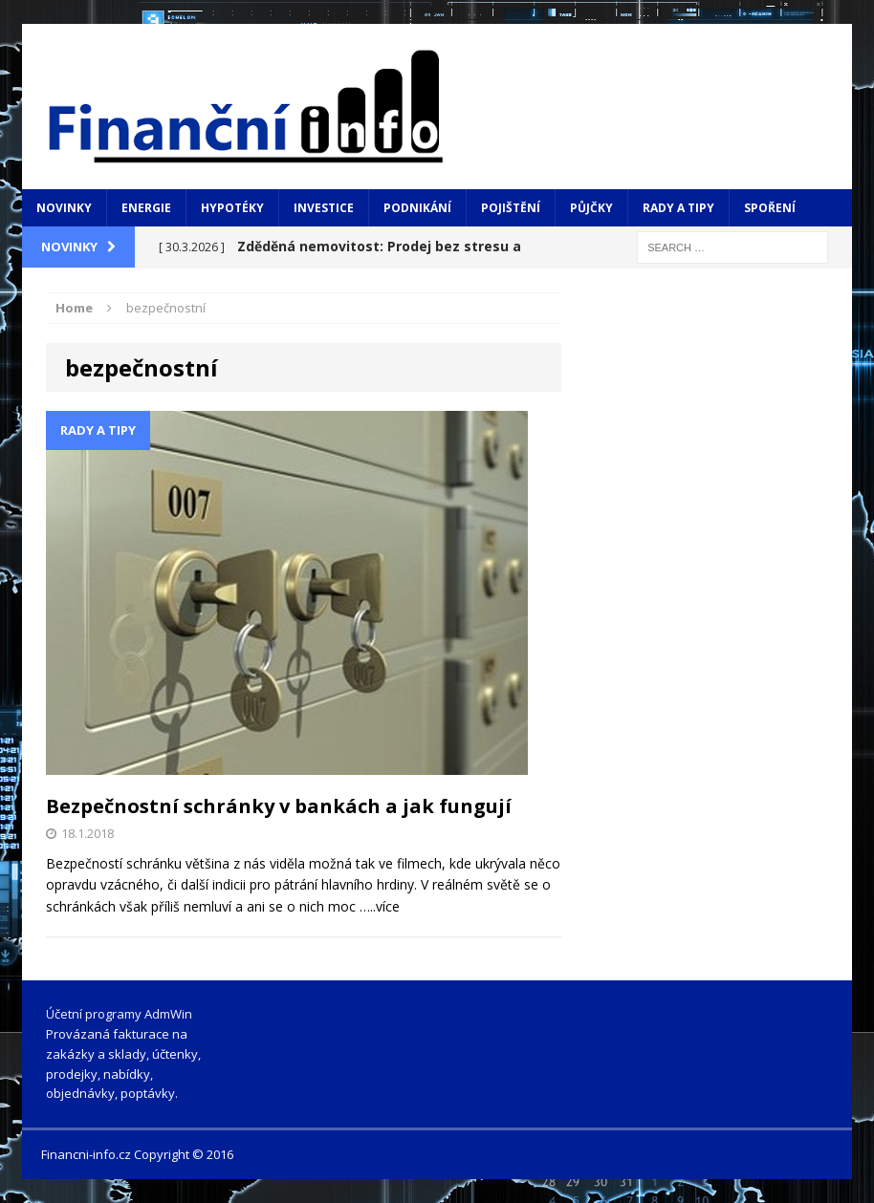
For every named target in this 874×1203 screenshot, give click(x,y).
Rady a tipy (678, 208)
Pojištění (510, 208)
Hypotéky (232, 208)
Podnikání (417, 208)
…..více (380, 906)
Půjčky (591, 208)
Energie (146, 208)
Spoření (770, 208)
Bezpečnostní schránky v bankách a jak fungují (279, 806)
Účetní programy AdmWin (119, 1013)
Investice (324, 208)
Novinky (64, 208)
